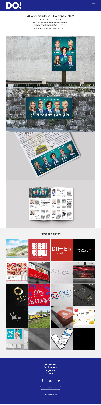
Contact (50, 374)
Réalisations (51, 368)
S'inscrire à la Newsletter (50, 389)
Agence (50, 371)
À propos (50, 365)
